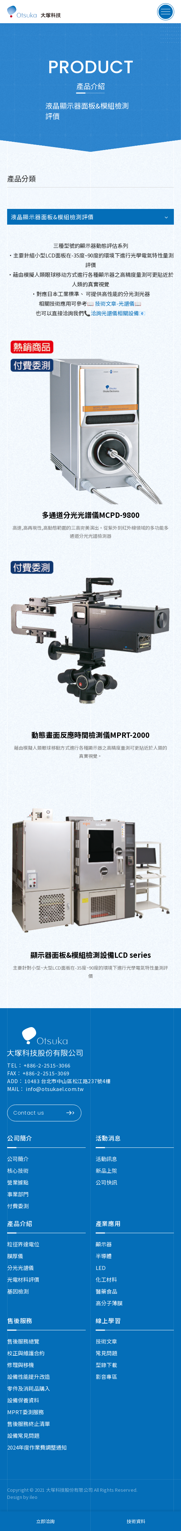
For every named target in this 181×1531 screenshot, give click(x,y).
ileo (33, 1497)
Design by (18, 1497)
